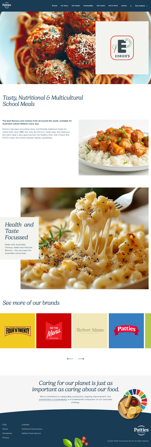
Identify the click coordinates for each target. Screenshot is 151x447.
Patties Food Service (31, 433)
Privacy (5, 438)
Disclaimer (7, 433)
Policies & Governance (32, 429)
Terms (5, 429)
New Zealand (140, 6)
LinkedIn (25, 425)
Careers (124, 5)
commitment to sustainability (53, 399)
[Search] (131, 6)
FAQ (4, 425)
